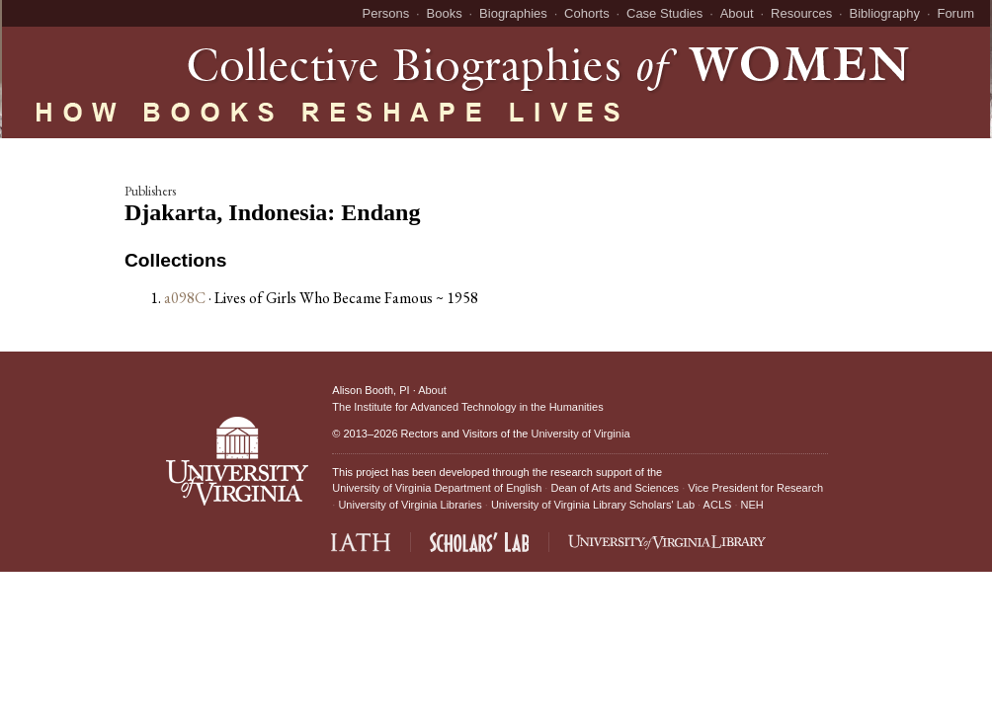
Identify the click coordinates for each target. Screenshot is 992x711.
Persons (386, 13)
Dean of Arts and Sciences (614, 488)
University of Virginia (580, 433)
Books (444, 13)
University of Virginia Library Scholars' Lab (593, 505)
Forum (955, 13)
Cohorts (587, 13)
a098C (185, 297)
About (737, 13)
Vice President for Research (755, 488)
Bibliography (885, 13)
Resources (801, 13)
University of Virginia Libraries (409, 505)
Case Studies (664, 13)
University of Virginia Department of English (436, 488)
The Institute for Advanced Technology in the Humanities (467, 407)
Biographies (513, 13)
